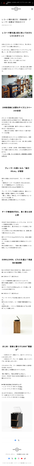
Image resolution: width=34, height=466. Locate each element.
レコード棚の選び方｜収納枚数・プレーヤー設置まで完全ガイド (16, 20)
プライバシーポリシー (10, 454)
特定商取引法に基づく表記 (22, 454)
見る (21, 386)
